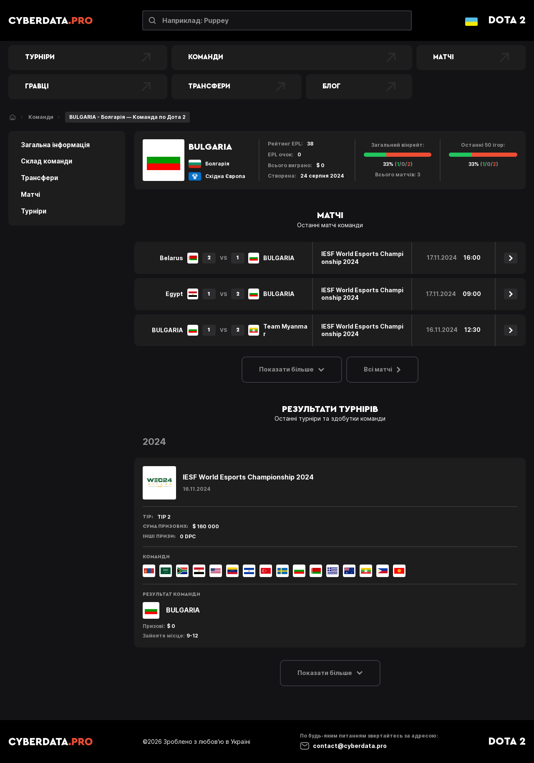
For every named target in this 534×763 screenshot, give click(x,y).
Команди (292, 58)
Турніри (88, 58)
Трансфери (236, 87)
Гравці (88, 87)
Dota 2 (507, 20)
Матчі (471, 58)
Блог (358, 87)
